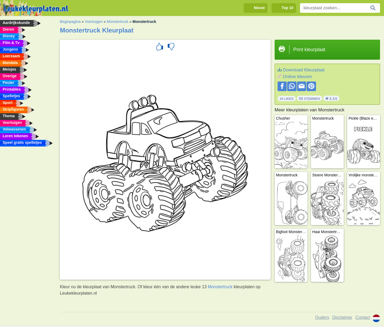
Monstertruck (117, 21)
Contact (362, 317)
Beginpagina (70, 21)
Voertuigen (94, 21)
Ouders (322, 317)
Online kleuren (297, 76)
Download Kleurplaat (304, 69)
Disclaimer (342, 317)
